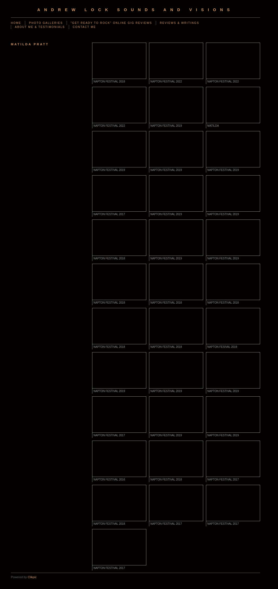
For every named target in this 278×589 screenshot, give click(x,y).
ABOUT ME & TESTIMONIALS (40, 27)
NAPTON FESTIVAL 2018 (109, 81)
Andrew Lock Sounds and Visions (135, 10)
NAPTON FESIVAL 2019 (222, 346)
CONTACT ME (84, 27)
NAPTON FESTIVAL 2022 (166, 81)
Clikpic (32, 577)
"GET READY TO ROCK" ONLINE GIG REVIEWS (111, 22)
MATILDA (213, 125)
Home (16, 22)
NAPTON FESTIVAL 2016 (109, 479)
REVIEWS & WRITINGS (179, 22)
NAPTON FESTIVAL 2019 (166, 125)
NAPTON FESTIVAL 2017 (109, 214)
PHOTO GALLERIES (46, 22)
